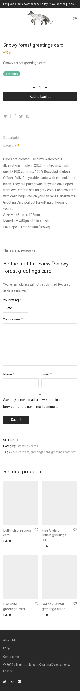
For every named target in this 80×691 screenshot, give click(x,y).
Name (8, 374)
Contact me (11, 656)
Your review (13, 319)
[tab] (40, 138)
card (14, 452)
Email (46, 374)
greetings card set (63, 452)
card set (23, 452)
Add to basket (40, 97)
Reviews (11, 145)
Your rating (12, 300)
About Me (9, 640)
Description (11, 138)
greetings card (40, 452)
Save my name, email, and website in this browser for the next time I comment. (33, 403)
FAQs (6, 648)
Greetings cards (27, 446)
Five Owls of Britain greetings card (54, 535)
